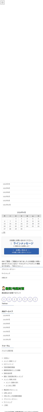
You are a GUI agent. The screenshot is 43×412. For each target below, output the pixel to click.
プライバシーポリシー (8, 269)
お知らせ (4, 278)
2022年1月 (6, 200)
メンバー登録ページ (10, 361)
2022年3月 (6, 192)
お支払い (6, 358)
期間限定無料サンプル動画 (12, 370)
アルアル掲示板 (7, 351)
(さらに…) (19, 266)
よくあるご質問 (10, 385)
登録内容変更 (8, 373)
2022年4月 (6, 188)
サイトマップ (6, 273)
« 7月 (3, 232)
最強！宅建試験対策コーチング (13, 376)
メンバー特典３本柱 (10, 379)
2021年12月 (7, 205)
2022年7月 (6, 184)
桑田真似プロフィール (11, 390)
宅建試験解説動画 (9, 367)
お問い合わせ (8, 393)
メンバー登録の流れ (12, 382)
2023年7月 (6, 315)
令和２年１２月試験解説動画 (13, 396)
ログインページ (8, 364)
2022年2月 (6, 196)
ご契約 (6, 405)
